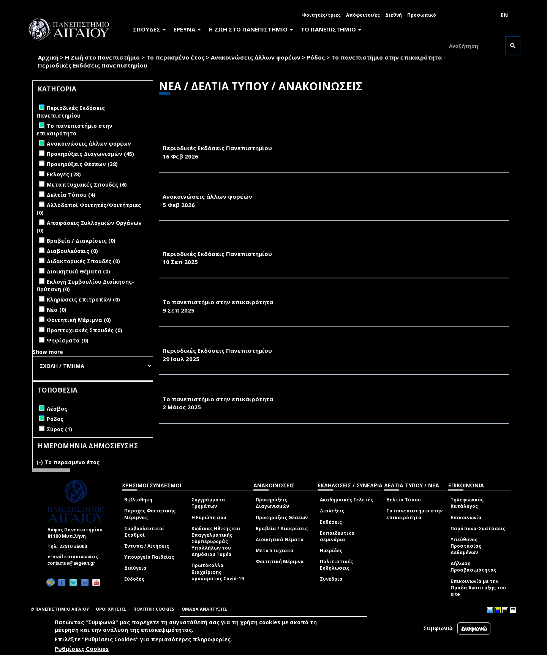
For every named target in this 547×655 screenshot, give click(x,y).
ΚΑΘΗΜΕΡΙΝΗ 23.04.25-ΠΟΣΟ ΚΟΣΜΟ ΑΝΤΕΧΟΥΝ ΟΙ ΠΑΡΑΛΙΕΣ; (256, 390)
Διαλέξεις (332, 510)
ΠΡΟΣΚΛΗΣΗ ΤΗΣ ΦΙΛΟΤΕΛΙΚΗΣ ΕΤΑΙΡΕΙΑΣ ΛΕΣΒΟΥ (238, 188)
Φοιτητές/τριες (321, 15)
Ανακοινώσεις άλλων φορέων (255, 57)
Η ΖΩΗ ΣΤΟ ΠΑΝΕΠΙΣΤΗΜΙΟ (251, 29)
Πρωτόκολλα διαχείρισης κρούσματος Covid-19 (217, 571)
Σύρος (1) (59, 429)
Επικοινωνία (466, 517)
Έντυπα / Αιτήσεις (146, 546)
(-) (40, 462)
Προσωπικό (421, 15)
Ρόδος (316, 57)
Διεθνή (393, 15)
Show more (48, 351)
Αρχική (48, 57)
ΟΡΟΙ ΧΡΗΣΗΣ (111, 609)
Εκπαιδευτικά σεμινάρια (337, 536)
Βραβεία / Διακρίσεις (282, 528)
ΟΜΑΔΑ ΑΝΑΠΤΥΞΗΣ (204, 609)
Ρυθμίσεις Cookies (82, 648)
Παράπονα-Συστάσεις (478, 528)
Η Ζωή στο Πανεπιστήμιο (102, 57)
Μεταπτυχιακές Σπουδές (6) (87, 184)
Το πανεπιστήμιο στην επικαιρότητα (386, 57)
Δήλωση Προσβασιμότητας (473, 566)
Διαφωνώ (474, 628)
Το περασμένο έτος (175, 57)
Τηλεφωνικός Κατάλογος (467, 502)
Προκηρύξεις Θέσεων (282, 517)
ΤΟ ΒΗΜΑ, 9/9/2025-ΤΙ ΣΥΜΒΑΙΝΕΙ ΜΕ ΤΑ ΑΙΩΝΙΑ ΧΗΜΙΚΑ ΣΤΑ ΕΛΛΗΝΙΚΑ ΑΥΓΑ (279, 294)
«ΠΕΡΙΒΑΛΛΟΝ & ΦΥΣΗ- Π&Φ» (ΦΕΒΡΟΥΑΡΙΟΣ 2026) (239, 140)
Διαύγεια (135, 568)
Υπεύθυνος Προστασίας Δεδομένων (466, 546)
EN (504, 15)
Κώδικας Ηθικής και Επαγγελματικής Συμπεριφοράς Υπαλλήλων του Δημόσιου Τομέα (215, 541)
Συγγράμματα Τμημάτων (208, 502)
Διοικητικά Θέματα (280, 539)
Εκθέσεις (331, 522)
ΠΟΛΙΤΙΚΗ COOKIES (153, 609)
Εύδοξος (134, 579)
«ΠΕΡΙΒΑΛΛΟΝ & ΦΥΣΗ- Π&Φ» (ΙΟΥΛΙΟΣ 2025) (230, 342)
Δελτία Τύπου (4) (71, 194)
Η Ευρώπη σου (208, 517)
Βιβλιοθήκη (138, 499)
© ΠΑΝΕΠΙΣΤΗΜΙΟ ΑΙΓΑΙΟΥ (59, 609)
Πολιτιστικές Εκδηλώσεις (336, 564)
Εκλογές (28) (64, 174)
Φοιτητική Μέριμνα (280, 561)
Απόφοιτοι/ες (363, 15)
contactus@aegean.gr (73, 563)
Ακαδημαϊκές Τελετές (346, 499)
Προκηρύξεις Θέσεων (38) (82, 164)
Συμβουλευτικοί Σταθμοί (144, 531)
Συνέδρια (331, 579)
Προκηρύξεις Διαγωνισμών (272, 502)
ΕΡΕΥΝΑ (187, 29)
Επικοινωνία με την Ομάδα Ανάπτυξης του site (478, 587)
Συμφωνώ (438, 628)
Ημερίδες (331, 550)
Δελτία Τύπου (403, 499)
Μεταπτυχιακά (275, 550)
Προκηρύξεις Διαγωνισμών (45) (90, 153)
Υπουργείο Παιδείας (149, 557)
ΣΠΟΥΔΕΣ (149, 29)
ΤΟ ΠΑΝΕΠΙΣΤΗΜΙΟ (331, 29)
